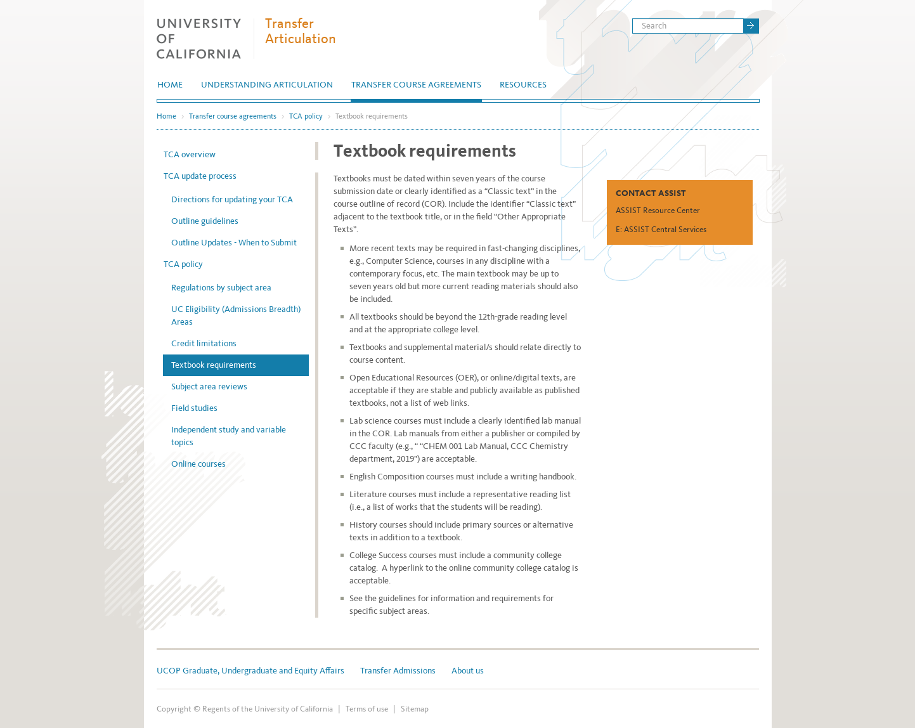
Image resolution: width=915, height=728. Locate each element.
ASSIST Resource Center (658, 210)
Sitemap (415, 708)
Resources (523, 84)
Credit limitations (204, 343)
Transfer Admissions (398, 670)
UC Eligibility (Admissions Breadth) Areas (236, 315)
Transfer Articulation (300, 31)
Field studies (194, 408)
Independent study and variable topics (228, 436)
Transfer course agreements (416, 84)
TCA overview (190, 154)
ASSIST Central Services (665, 229)
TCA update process (200, 176)
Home (170, 84)
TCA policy (306, 116)
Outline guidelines (204, 221)
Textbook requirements (213, 365)
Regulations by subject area (221, 287)
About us (467, 670)
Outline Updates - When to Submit (234, 242)
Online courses (198, 463)
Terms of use (367, 708)
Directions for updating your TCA (232, 199)
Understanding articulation (267, 84)
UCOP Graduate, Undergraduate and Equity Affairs (250, 670)
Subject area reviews (209, 386)
